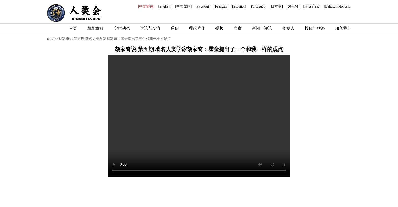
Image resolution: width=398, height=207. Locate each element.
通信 (175, 28)
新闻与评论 (262, 28)
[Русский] (202, 6)
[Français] (221, 6)
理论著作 (197, 28)
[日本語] (276, 6)
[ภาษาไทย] (311, 6)
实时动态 (122, 28)
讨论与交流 (150, 28)
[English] (165, 6)
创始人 (288, 28)
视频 (219, 28)
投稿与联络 (315, 28)
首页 (73, 28)
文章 (238, 28)
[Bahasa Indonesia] (337, 6)
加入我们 (343, 28)
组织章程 (95, 28)
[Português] (258, 6)
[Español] (239, 6)
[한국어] (293, 6)
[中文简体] (146, 6)
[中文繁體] (183, 6)
